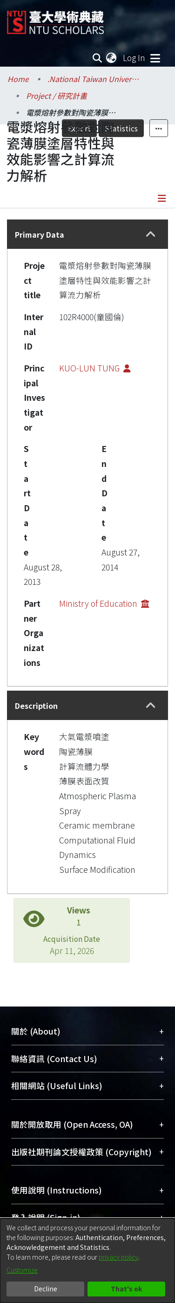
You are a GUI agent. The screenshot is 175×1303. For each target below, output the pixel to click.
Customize (22, 1270)
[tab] (87, 234)
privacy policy (118, 1257)
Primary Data (39, 234)
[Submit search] (97, 57)
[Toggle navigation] (155, 58)
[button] (150, 234)
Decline (45, 1288)
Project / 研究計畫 (56, 95)
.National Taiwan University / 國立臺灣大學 (94, 78)
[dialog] (87, 1260)
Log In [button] (134, 57)
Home (18, 78)
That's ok (126, 1288)
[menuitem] (111, 58)
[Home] (55, 19)
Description (36, 705)
